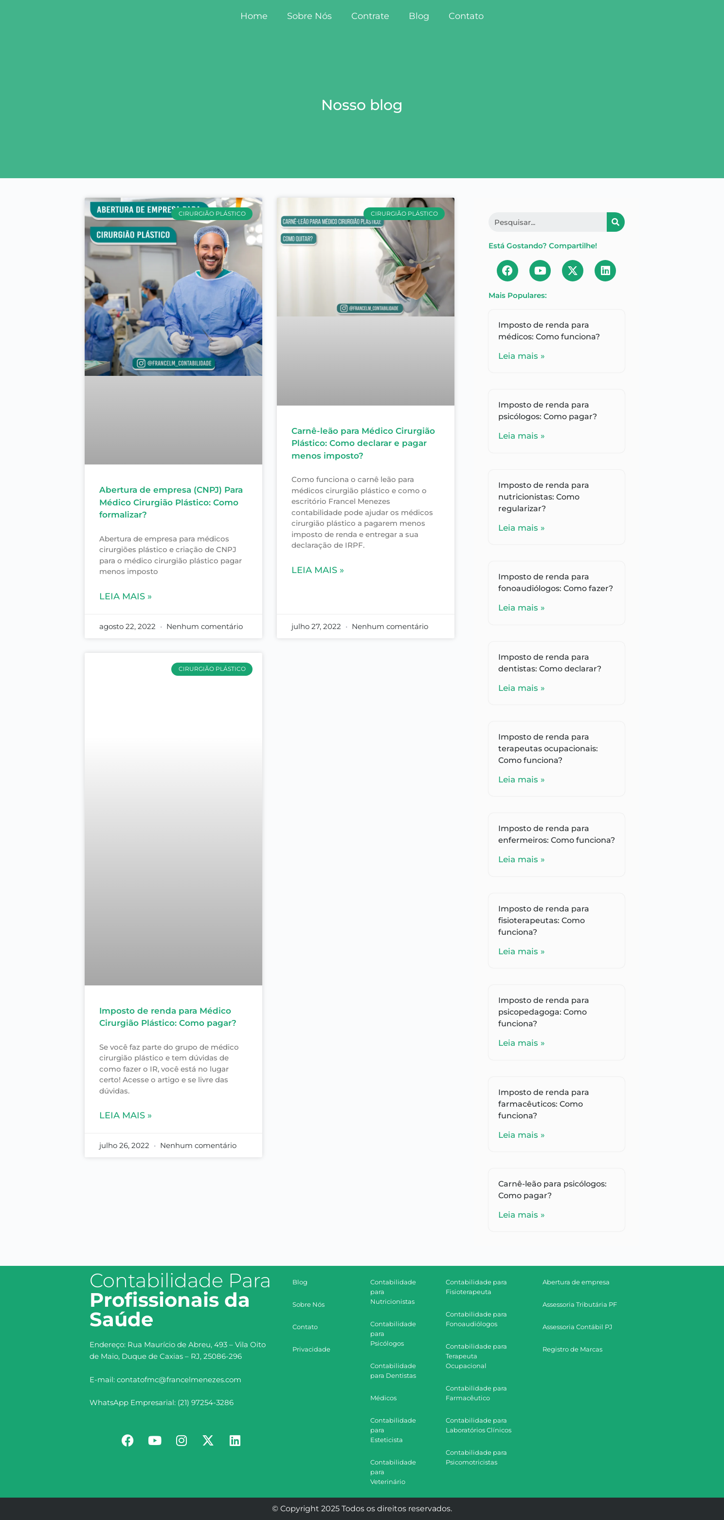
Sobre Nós (309, 16)
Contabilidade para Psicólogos (393, 1333)
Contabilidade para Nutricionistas (393, 1291)
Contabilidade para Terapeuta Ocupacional (476, 1356)
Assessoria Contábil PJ (578, 1327)
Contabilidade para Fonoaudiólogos (476, 1319)
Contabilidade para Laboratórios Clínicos (478, 1425)
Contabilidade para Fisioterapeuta (476, 1287)
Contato (466, 16)
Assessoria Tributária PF (580, 1304)
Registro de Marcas (572, 1349)
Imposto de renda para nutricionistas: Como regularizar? (543, 497)
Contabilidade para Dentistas (393, 1370)
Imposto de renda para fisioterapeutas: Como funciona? (543, 920)
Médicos (383, 1398)
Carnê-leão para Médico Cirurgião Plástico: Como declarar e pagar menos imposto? (363, 443)
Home (254, 16)
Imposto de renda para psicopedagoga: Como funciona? (543, 1012)
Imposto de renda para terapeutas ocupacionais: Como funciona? (548, 748)
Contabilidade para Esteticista (393, 1430)
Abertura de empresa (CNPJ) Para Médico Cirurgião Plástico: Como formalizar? (171, 502)
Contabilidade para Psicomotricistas (476, 1457)
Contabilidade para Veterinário (393, 1471)
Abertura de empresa (576, 1282)
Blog (419, 16)
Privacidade (311, 1349)
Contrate (370, 16)
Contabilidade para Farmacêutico (476, 1393)
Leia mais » (125, 596)
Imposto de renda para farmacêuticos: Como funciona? (543, 1104)
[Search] (616, 222)
